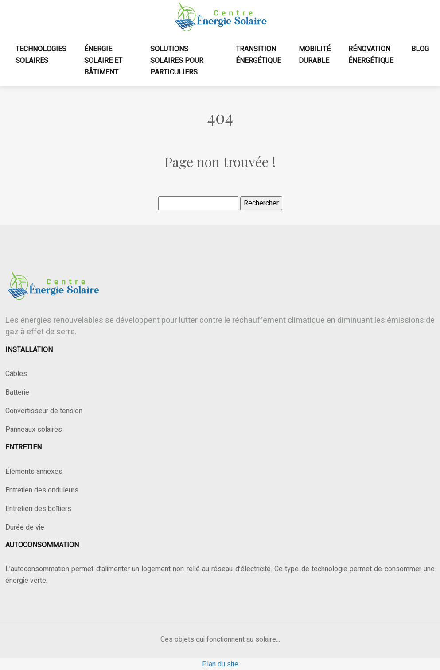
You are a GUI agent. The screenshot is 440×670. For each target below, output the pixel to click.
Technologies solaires (41, 55)
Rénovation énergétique (370, 55)
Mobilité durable (315, 55)
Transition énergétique (258, 55)
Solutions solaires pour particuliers (176, 60)
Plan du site (220, 664)
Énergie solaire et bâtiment (103, 60)
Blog (420, 49)
